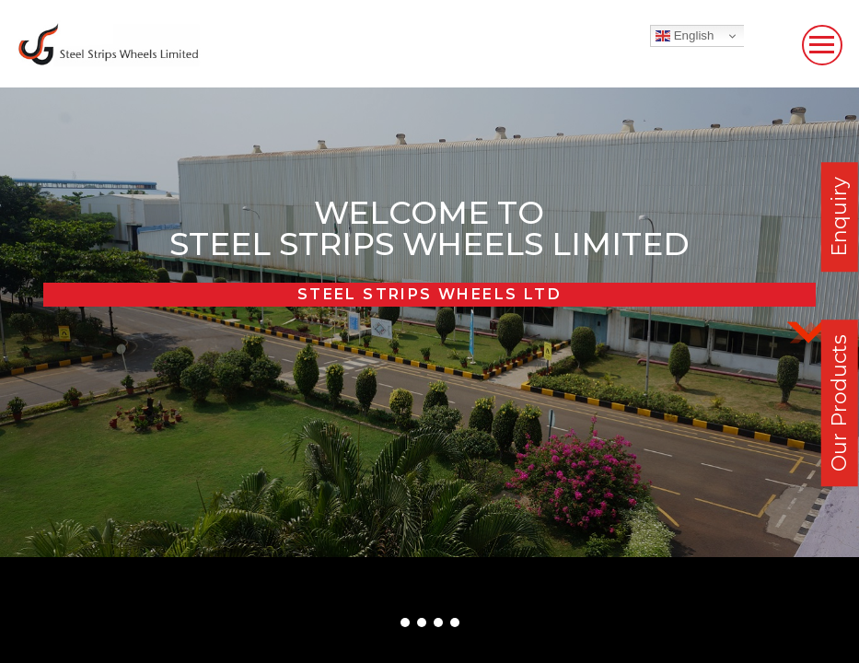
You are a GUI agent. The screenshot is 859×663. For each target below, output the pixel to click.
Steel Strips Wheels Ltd (429, 294)
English (685, 36)
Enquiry (839, 217)
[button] (405, 622)
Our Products (839, 402)
